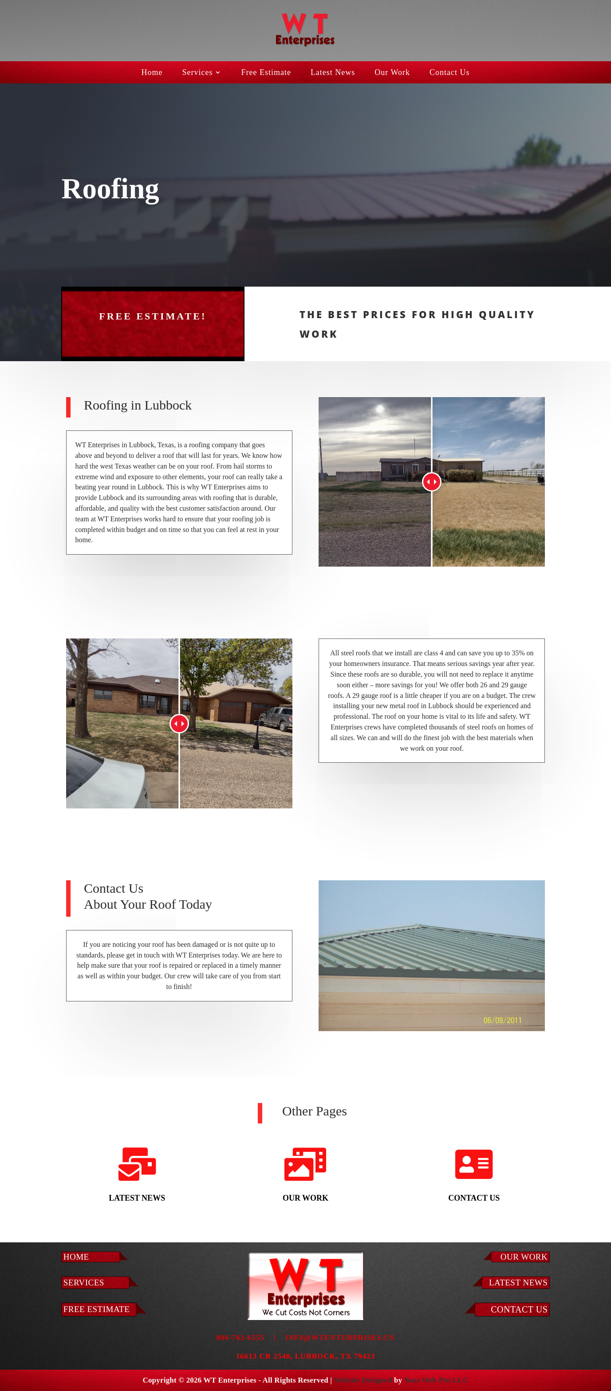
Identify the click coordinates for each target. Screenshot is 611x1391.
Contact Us (450, 73)
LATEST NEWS (518, 1282)
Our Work (392, 73)
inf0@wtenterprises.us (340, 1337)
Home (151, 73)
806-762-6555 (240, 1337)
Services (197, 73)
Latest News (333, 73)
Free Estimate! (152, 302)
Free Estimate (266, 73)
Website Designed (363, 1380)
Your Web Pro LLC (436, 1380)
